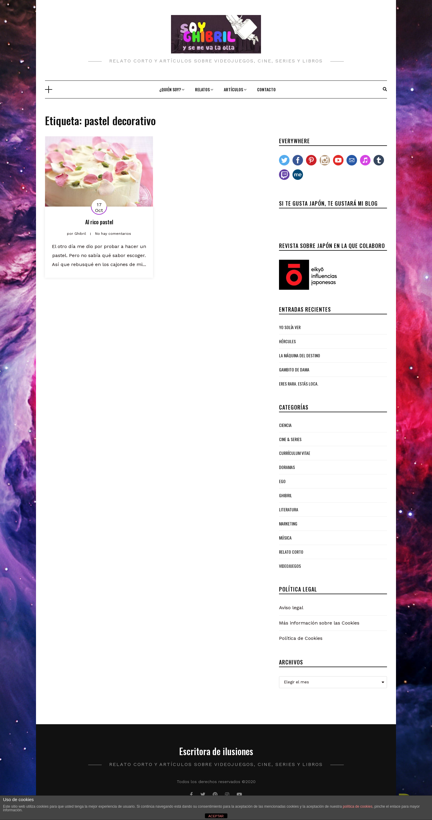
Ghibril (285, 495)
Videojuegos (290, 566)
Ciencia (285, 425)
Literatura (288, 509)
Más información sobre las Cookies (319, 623)
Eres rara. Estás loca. (298, 383)
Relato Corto (291, 552)
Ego (282, 481)
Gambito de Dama (294, 369)
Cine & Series (290, 439)
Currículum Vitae (294, 453)
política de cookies (358, 806)
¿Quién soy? (170, 89)
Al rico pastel (99, 222)
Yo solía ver (290, 327)
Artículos (233, 89)
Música (285, 537)
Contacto (266, 89)
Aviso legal (291, 607)
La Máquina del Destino (299, 355)
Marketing (288, 523)
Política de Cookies (300, 638)
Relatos (202, 89)
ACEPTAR (216, 816)
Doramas (287, 467)
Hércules (287, 341)
